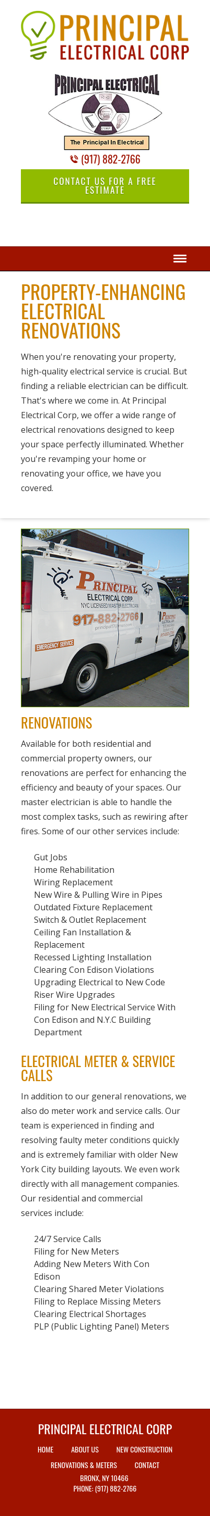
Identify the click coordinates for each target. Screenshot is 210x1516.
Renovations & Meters (84, 1464)
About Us (85, 1449)
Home (45, 1449)
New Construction (144, 1449)
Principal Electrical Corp (105, 1428)
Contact (147, 1464)
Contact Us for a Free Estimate (104, 185)
